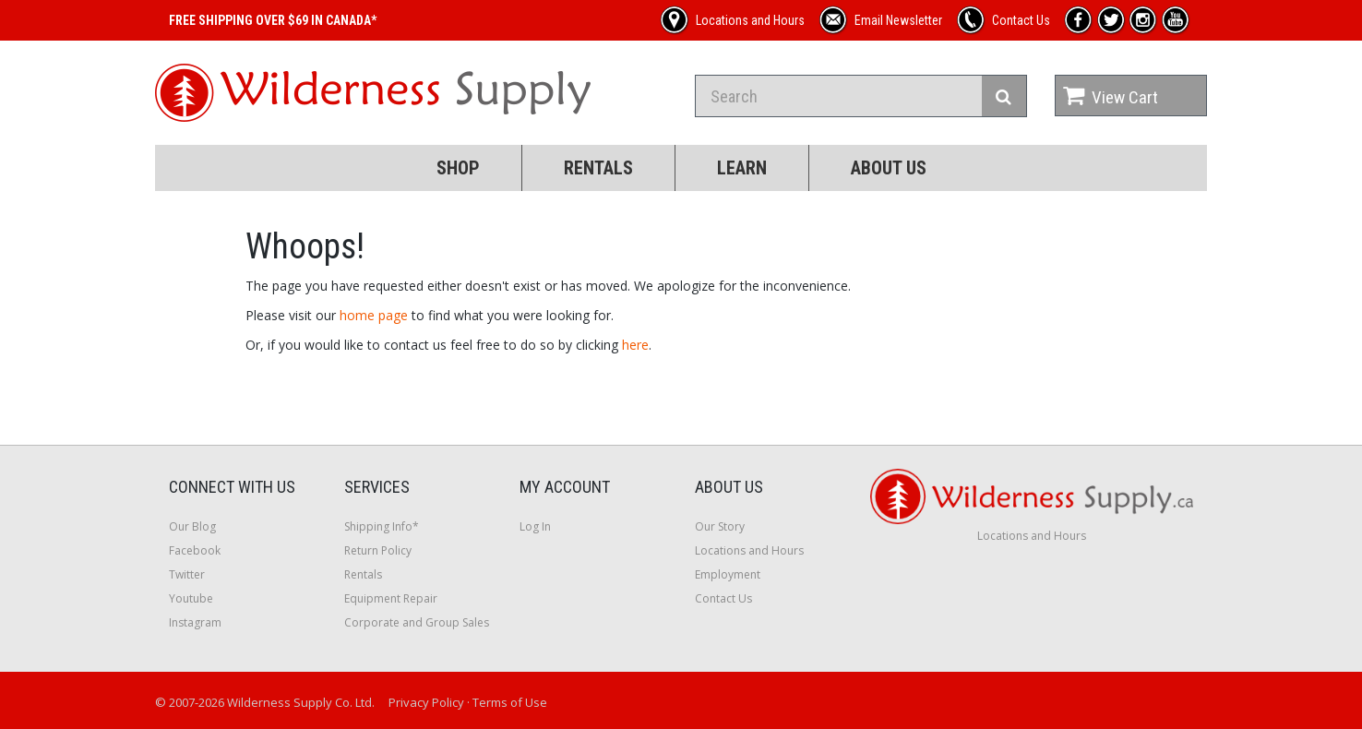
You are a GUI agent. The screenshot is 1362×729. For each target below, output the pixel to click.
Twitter (187, 574)
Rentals (598, 168)
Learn (742, 168)
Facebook (195, 550)
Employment (727, 574)
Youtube (191, 598)
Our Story (720, 526)
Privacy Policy (426, 702)
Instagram (195, 622)
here (635, 344)
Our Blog (192, 526)
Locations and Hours (749, 550)
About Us (888, 168)
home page (374, 315)
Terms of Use (509, 702)
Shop (458, 168)
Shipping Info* (381, 526)
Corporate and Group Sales (416, 622)
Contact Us (723, 598)
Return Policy (378, 550)
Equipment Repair (390, 598)
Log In (535, 526)
